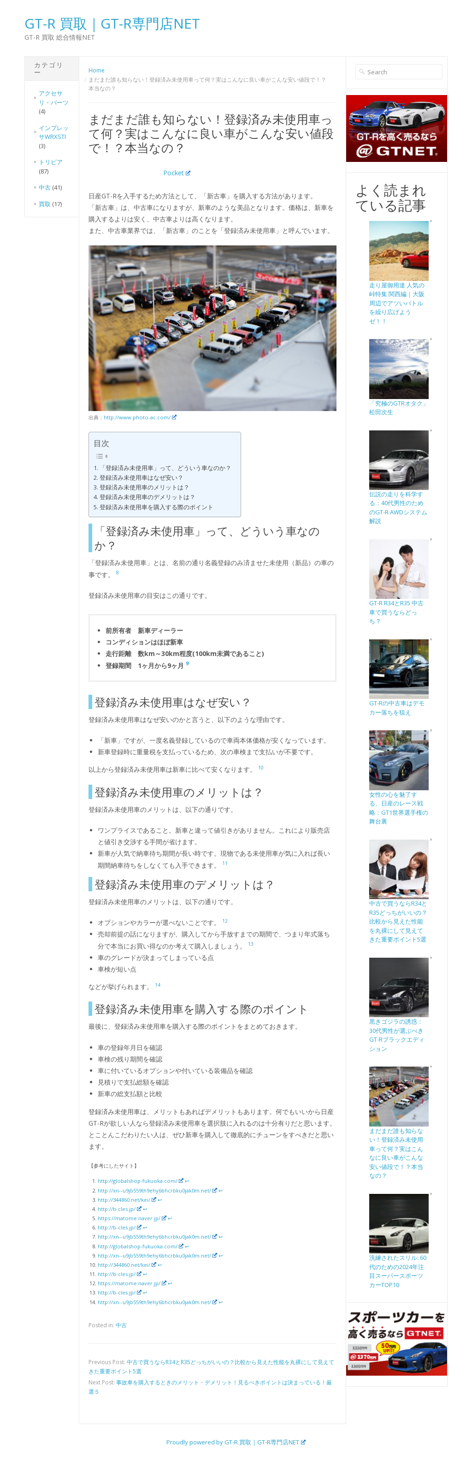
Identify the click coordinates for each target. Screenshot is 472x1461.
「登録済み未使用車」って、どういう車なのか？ (165, 468)
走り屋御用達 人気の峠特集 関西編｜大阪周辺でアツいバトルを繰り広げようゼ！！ (397, 303)
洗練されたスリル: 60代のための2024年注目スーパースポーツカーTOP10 (397, 1271)
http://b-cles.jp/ (120, 1208)
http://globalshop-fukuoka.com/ (140, 1180)
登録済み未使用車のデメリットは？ (147, 497)
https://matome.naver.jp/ (132, 1218)
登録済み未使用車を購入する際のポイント (156, 507)
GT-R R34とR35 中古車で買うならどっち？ (396, 612)
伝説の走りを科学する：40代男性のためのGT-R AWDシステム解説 (398, 507)
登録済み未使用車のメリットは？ (144, 487)
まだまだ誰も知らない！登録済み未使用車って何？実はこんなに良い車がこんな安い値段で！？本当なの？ (396, 1153)
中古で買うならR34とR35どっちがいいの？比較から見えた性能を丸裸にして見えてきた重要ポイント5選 (398, 921)
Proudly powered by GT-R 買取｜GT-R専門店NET (236, 1442)
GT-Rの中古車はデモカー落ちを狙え (397, 707)
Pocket (176, 172)
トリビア (51, 162)
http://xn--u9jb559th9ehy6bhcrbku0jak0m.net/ (157, 1190)
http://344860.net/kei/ (127, 1199)
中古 (45, 187)
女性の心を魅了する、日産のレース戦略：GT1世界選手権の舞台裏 (398, 808)
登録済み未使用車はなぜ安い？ (141, 478)
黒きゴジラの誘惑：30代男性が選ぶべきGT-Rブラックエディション (397, 1035)
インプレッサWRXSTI (54, 132)
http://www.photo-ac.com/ (140, 417)
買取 (45, 204)
